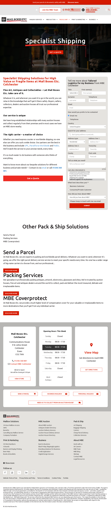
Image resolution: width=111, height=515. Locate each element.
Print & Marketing (10, 440)
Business (42, 440)
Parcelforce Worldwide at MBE (87, 172)
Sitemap (76, 454)
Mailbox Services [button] (37, 16)
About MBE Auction (45, 425)
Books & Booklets (9, 454)
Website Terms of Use (10, 478)
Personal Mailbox (86, 394)
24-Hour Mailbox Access (11, 425)
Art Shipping (78, 425)
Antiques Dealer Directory (47, 428)
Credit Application (44, 451)
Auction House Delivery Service (49, 433)
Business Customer (77, 186)
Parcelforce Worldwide (39, 146)
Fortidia (65, 478)
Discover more (11, 270)
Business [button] (93, 16)
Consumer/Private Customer (80, 190)
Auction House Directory (46, 435)
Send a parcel (23, 394)
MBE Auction (44, 421)
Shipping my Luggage (87, 178)
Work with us (78, 444)
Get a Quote (55, 52)
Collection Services (80, 435)
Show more (8, 463)
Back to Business (44, 444)
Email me (73, 116)
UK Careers (77, 446)
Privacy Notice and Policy (27, 478)
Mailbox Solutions (11, 421)
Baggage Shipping (80, 428)
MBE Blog (77, 451)
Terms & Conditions (43, 478)
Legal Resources (79, 459)
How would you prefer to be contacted (83, 112)
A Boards (6, 446)
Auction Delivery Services (47, 430)
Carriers (76, 430)
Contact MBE (78, 456)
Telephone (74, 119)
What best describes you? (77, 183)
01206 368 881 (20, 361)
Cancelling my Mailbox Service (13, 433)
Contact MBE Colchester (20, 364)
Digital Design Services (46, 454)
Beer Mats (6, 451)
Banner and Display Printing (12, 449)
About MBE (79, 440)
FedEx (56, 146)
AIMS (5, 428)
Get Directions (91, 370)
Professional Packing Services (87, 174)
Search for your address (77, 131)
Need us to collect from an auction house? (55, 402)
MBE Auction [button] (51, 16)
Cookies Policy (56, 478)
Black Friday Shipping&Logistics (49, 446)
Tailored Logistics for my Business (87, 179)
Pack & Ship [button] (64, 16)
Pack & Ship (78, 421)
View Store (19, 379)
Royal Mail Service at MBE (87, 176)
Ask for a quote (65, 8)
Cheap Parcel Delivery (81, 433)
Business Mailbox (54, 394)
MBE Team (77, 449)
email (44, 168)
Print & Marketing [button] (79, 16)
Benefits (6, 430)
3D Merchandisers (9, 444)
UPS (26, 146)
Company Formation (10, 435)
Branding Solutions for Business (49, 449)
